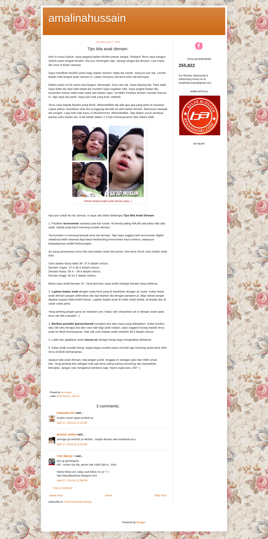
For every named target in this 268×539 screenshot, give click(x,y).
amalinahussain (87, 18)
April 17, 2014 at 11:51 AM (72, 444)
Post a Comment (62, 488)
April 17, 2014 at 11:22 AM (72, 422)
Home (108, 495)
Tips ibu (75, 396)
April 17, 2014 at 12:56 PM (72, 480)
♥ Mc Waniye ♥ (66, 456)
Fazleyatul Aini (66, 412)
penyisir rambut (66, 434)
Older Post (160, 495)
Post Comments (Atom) (77, 501)
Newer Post (56, 495)
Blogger (140, 522)
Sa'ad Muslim (63, 396)
